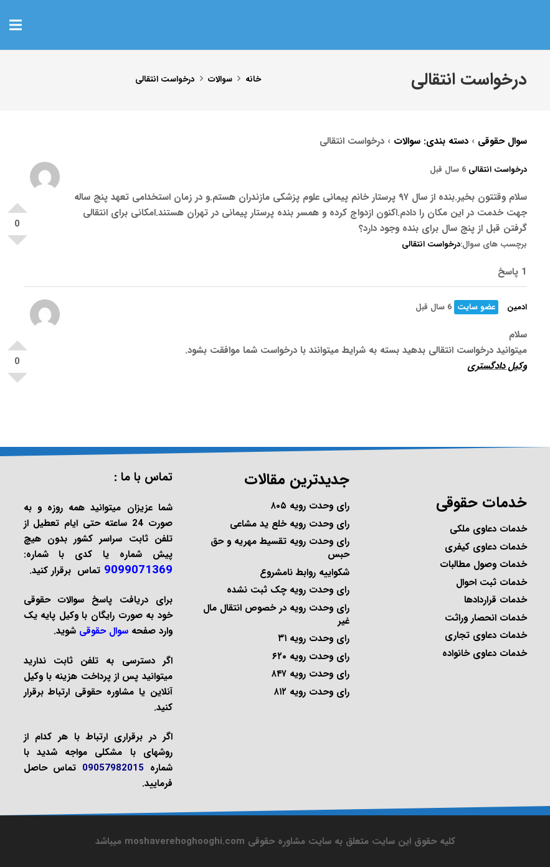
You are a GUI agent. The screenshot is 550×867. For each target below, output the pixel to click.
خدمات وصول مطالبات (483, 564)
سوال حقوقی (502, 141)
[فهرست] (15, 24)
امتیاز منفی (17, 245)
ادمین (517, 307)
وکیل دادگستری (497, 366)
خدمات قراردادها (495, 600)
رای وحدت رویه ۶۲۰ (310, 656)
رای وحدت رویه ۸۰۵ (310, 506)
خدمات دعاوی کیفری (486, 547)
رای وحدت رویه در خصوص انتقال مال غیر (276, 615)
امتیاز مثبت (17, 203)
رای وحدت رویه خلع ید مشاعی (289, 524)
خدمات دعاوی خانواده (484, 653)
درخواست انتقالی (497, 169)
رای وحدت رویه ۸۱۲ (311, 692)
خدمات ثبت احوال (491, 582)
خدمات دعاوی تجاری (486, 635)
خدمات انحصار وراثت (486, 618)
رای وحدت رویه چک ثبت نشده (288, 590)
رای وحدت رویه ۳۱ (313, 638)
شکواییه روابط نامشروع (304, 572)
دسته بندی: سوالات (431, 141)
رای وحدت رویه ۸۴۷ (310, 674)
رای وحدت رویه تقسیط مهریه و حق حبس (280, 548)
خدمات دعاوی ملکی (488, 529)
